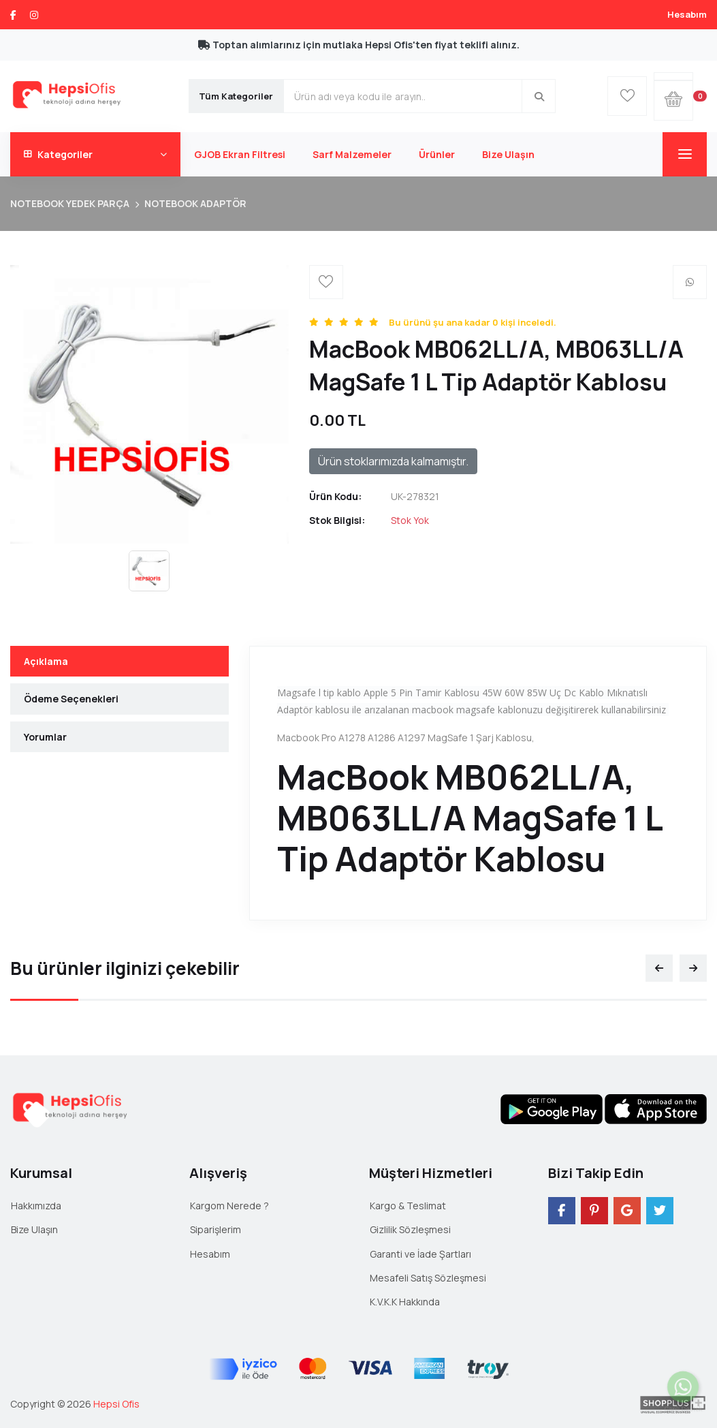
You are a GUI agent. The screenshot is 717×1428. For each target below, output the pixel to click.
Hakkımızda (36, 1205)
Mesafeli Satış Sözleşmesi (428, 1277)
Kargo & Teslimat (408, 1205)
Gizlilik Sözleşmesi (410, 1229)
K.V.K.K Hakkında (405, 1301)
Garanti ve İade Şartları (420, 1253)
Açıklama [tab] (46, 661)
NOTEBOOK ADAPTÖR (195, 203)
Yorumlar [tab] (45, 736)
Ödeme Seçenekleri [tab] (71, 698)
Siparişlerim (215, 1229)
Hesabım (687, 14)
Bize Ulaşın (508, 154)
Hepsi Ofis (116, 1403)
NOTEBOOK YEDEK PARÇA (69, 203)
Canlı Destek (683, 1402)
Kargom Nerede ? (229, 1205)
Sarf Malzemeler (352, 154)
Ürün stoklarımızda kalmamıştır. (393, 461)
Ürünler (437, 154)
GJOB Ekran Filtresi (239, 154)
